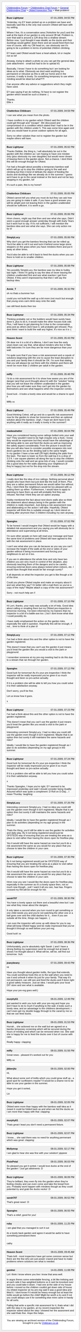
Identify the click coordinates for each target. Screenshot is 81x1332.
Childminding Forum (17, 7)
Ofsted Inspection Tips (40, 10)
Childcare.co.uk (50, 1323)
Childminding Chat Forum (43, 7)
